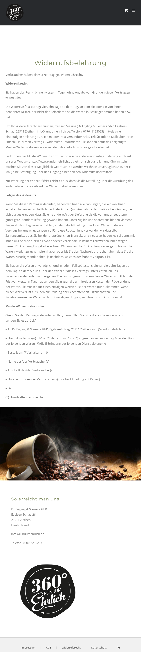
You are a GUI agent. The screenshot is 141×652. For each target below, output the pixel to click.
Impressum (28, 647)
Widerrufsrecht (71, 647)
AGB (48, 647)
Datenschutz (99, 647)
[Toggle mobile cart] (126, 10)
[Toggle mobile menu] (133, 10)
